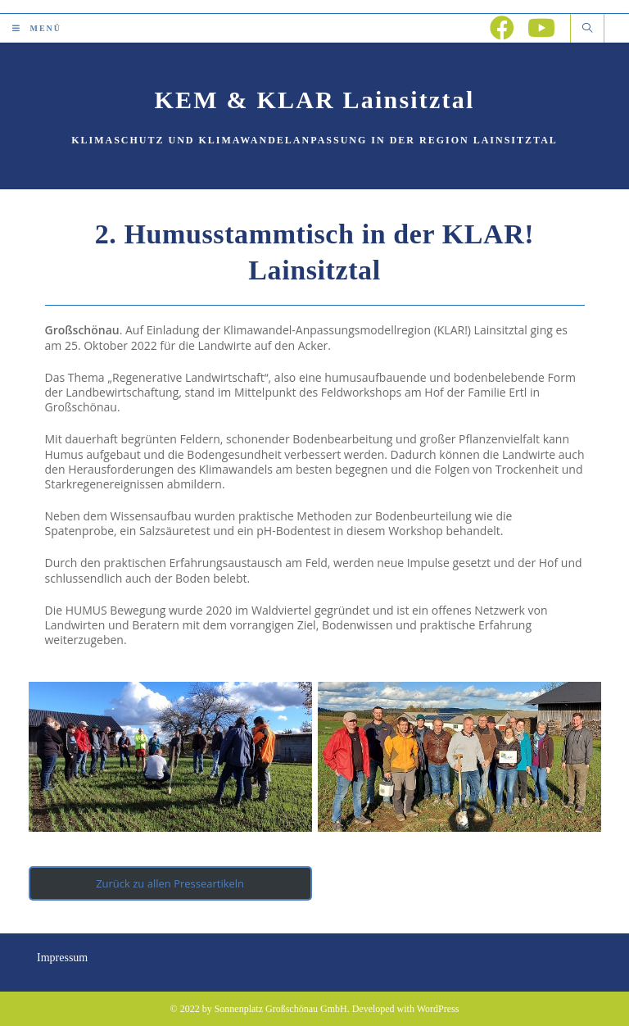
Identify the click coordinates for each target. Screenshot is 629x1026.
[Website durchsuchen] (587, 28)
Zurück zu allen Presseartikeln (170, 883)
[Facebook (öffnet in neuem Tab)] (502, 28)
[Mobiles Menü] (36, 28)
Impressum (62, 957)
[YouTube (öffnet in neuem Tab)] (541, 28)
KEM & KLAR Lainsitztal (315, 99)
